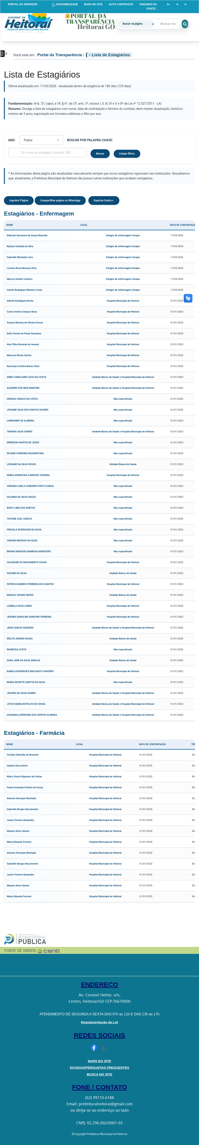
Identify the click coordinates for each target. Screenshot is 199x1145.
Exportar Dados (104, 200)
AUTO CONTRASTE (121, 4)
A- (185, 4)
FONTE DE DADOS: (20, 951)
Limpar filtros (127, 153)
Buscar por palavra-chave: (90, 140)
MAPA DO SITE (93, 4)
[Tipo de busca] (135, 24)
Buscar (100, 153)
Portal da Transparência (59, 55)
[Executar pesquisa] (190, 24)
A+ (168, 4)
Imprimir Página (18, 200)
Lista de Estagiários (111, 55)
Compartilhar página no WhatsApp (60, 200)
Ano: (11, 140)
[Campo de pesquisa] (170, 24)
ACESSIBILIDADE (64, 4)
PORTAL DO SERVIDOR (22, 4)
